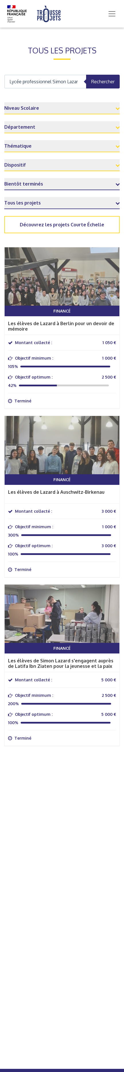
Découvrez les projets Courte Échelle (62, 224)
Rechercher (103, 81)
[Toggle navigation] (112, 13)
